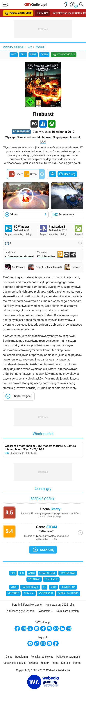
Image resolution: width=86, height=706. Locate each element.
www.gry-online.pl (13, 47)
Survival (29, 593)
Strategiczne (47, 573)
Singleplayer (61, 137)
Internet (75, 137)
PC (44, 587)
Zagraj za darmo (68, 593)
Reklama (33, 662)
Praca (54, 662)
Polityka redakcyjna (42, 656)
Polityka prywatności (68, 656)
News (33, 54)
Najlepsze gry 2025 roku (21, 611)
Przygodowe (67, 573)
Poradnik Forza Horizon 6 (27, 604)
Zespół (45, 662)
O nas (9, 656)
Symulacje (51, 579)
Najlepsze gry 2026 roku (59, 604)
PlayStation (68, 587)
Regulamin (21, 656)
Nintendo (13, 593)
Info (13, 54)
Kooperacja (46, 593)
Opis (23, 54)
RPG (21, 573)
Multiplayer (44, 137)
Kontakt (65, 662)
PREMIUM (42, 13)
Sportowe (34, 579)
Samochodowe (26, 137)
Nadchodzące (30, 587)
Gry (30, 47)
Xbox (53, 587)
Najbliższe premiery (67, 611)
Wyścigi (39, 47)
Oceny (44, 54)
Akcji (31, 573)
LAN (43, 141)
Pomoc (77, 662)
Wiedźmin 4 (46, 611)
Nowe (13, 587)
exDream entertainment (19, 256)
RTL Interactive (46, 256)
